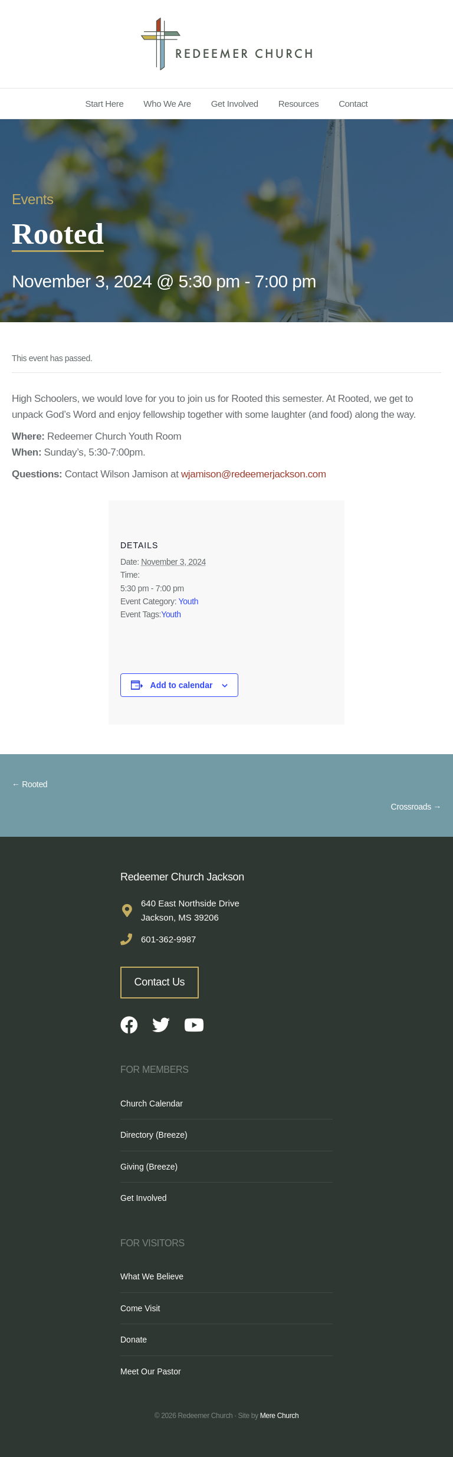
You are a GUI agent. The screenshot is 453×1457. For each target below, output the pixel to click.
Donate (133, 1339)
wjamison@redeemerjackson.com (253, 474)
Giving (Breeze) (149, 1166)
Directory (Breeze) (154, 1135)
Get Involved (234, 104)
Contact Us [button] (159, 982)
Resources (298, 104)
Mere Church (279, 1416)
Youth (189, 601)
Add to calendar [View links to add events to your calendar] (181, 685)
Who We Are (167, 104)
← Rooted (29, 784)
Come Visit (140, 1308)
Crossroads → (416, 806)
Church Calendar (151, 1103)
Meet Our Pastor (150, 1371)
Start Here (105, 104)
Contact (353, 104)
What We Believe (151, 1276)
